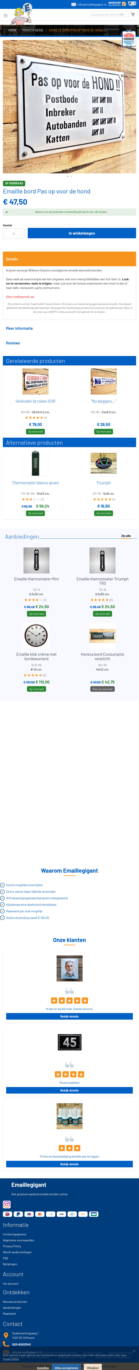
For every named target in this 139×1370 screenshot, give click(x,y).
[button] (68, 176)
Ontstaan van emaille (72, 1357)
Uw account (11, 1283)
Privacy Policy (12, 1246)
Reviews (13, 343)
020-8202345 (21, 1344)
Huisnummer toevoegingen (113, 1357)
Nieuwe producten (15, 1301)
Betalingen (10, 1264)
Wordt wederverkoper (17, 1252)
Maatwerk (9, 1313)
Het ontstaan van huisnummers (29, 1357)
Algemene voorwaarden (18, 1240)
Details (12, 259)
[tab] (69, 259)
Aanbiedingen (12, 1307)
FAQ (5, 1258)
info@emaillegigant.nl (88, 4)
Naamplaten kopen (120, 1352)
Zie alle (126, 535)
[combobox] (109, 14)
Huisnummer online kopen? (59, 1352)
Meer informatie (19, 328)
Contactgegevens (14, 1234)
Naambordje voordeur (20, 1352)
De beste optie (92, 1352)
